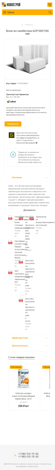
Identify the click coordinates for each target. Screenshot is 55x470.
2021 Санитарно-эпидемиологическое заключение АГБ (15, 276)
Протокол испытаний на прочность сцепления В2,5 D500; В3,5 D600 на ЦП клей (26, 232)
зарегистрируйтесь (28, 138)
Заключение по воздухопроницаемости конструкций (36, 220)
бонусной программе (25, 143)
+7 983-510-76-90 (28, 456)
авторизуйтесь (32, 135)
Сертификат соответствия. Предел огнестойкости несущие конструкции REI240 (15, 249)
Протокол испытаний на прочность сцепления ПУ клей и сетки (26, 309)
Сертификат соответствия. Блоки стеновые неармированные (15, 222)
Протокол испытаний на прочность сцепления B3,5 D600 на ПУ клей (26, 273)
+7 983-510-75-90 (28, 453)
